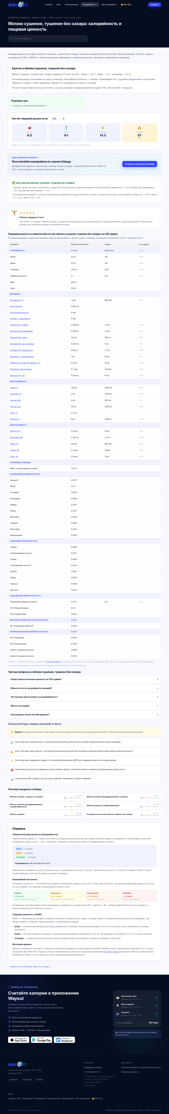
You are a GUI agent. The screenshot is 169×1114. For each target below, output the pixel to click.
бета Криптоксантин (19, 312)
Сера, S (13, 413)
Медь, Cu (14, 444)
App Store (14, 1080)
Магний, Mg (15, 400)
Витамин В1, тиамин (19, 325)
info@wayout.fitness (93, 1067)
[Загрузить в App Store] (18, 1039)
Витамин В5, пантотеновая (22, 344)
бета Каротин (16, 306)
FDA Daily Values (53, 662)
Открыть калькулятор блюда (139, 164)
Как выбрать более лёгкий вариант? (30, 714)
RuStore (40, 1080)
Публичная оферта (129, 1072)
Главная (48, 4)
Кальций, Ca (15, 394)
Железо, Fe (15, 431)
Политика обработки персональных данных (141, 1067)
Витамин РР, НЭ (17, 375)
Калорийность (90, 4)
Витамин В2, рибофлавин (21, 331)
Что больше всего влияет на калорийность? (34, 697)
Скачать (154, 4)
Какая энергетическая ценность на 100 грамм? (36, 679)
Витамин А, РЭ (16, 300)
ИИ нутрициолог (109, 4)
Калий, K (14, 387)
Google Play (27, 1080)
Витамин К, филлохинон (21, 369)
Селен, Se (14, 450)
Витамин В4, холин (18, 337)
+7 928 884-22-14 (92, 1072)
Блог (59, 4)
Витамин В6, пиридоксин (21, 350)
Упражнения (27, 1098)
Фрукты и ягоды (39, 17)
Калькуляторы (71, 4)
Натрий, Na (15, 406)
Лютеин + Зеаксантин (20, 318)
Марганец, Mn (16, 437)
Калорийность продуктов (19, 17)
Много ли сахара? (20, 705)
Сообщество (40, 1098)
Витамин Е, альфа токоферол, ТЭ (25, 363)
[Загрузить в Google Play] (41, 1039)
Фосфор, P (15, 419)
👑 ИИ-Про (126, 4)
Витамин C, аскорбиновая (22, 356)
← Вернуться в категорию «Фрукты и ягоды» (28, 966)
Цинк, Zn (14, 456)
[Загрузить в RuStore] (64, 1039)
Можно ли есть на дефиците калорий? (31, 688)
